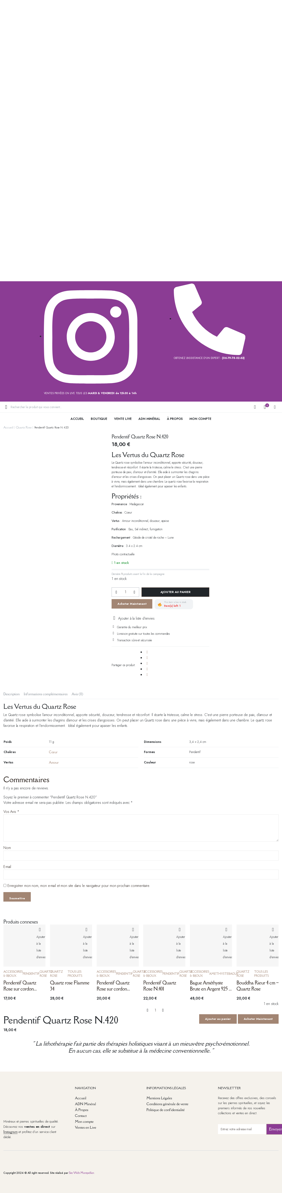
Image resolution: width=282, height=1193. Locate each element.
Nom (7, 847)
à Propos (175, 418)
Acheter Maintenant (131, 604)
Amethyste (218, 974)
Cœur (53, 752)
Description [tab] (11, 694)
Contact (81, 1115)
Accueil (77, 418)
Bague (233, 974)
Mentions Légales (159, 1098)
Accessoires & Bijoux (13, 974)
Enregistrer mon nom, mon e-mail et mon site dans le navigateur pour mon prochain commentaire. (78, 885)
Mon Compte (200, 418)
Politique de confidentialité (165, 1109)
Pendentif (31, 974)
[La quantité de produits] (125, 592)
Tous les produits (75, 974)
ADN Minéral (149, 418)
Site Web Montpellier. (81, 1173)
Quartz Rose (24, 427)
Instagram (10, 1131)
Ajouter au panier (175, 592)
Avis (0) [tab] (77, 694)
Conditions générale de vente (167, 1104)
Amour (54, 762)
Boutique (99, 418)
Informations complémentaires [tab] (45, 694)
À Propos (81, 1109)
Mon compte (84, 1121)
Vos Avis (11, 811)
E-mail (7, 866)
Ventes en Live (85, 1127)
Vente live (123, 418)
